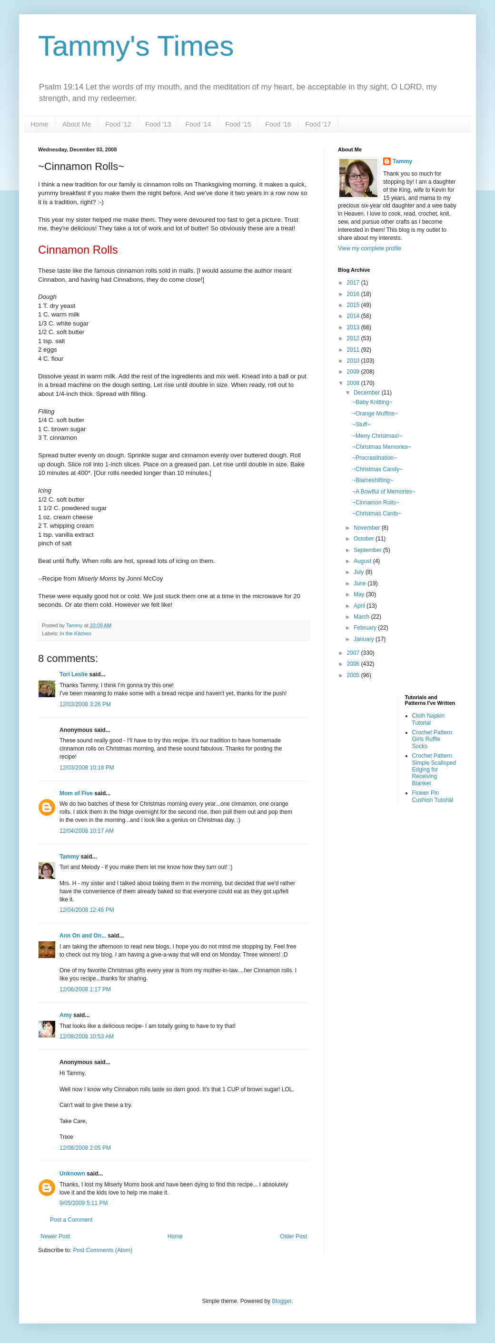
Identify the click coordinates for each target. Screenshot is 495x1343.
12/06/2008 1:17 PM (85, 989)
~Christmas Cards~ (376, 513)
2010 (354, 360)
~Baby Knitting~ (372, 402)
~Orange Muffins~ (375, 413)
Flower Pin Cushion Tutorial (433, 796)
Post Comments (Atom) (102, 1250)
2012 (354, 338)
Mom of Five (76, 793)
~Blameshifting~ (372, 480)
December (368, 392)
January (365, 639)
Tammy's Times (136, 46)
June (360, 583)
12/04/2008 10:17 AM (86, 831)
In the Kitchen (75, 633)
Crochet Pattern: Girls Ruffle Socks (433, 739)
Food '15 (238, 124)
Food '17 (318, 124)
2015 (354, 305)
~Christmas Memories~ (381, 447)
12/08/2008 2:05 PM (85, 1148)
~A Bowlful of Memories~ (384, 491)
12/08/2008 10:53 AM (86, 1036)
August (363, 561)
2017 (354, 282)
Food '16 (278, 124)
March (362, 616)
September (368, 550)
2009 (354, 371)
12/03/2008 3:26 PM (85, 704)
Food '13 (158, 124)
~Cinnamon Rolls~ (375, 502)
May (360, 594)
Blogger (281, 1301)
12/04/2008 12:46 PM (86, 910)
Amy (65, 1015)
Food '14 (198, 124)
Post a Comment (71, 1219)
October (365, 538)
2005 (354, 675)
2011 (354, 349)
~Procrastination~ (374, 457)
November (368, 527)
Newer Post (55, 1236)
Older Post (293, 1236)
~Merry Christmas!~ (377, 436)
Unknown (72, 1173)
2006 (354, 664)
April (360, 605)
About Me (76, 124)
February (366, 627)
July (360, 572)
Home (39, 124)
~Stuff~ (361, 424)
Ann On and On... (82, 935)
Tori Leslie (73, 674)
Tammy (69, 856)
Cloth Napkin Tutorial (428, 719)
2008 (354, 383)
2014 (354, 316)
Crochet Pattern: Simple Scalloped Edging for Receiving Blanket (434, 769)
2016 (354, 294)
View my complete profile (369, 248)
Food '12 (118, 124)
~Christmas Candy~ (377, 469)
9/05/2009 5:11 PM (83, 1203)
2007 (354, 653)
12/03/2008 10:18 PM (86, 767)
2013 (354, 327)
